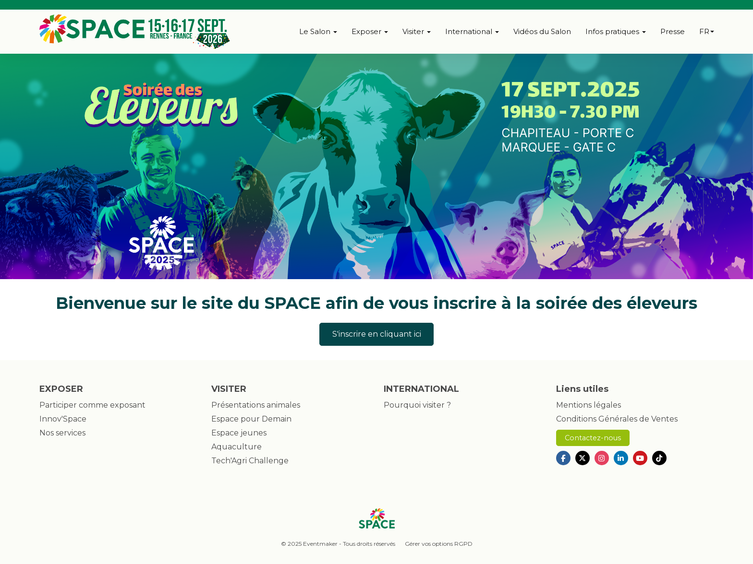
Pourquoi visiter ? (417, 405)
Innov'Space (62, 418)
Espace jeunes (239, 432)
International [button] (472, 31)
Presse (672, 31)
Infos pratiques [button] (615, 31)
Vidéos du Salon (542, 31)
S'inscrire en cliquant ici (376, 334)
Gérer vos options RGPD (439, 543)
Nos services (62, 432)
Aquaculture (236, 446)
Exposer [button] (370, 31)
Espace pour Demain (251, 418)
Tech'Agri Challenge (250, 460)
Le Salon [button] (318, 31)
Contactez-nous (593, 438)
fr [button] (706, 31)
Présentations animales (255, 405)
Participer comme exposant (92, 405)
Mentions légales (588, 405)
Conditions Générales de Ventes (617, 418)
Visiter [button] (416, 31)
